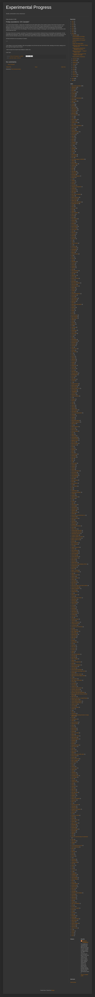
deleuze (73, 797)
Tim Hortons (73, 683)
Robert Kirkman (74, 666)
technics (73, 276)
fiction (72, 169)
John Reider (73, 616)
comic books (73, 133)
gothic (72, 451)
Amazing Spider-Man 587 (76, 530)
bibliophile (73, 88)
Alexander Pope (74, 373)
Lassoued (73, 620)
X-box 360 (73, 705)
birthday (73, 237)
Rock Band (73, 668)
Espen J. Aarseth (74, 570)
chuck (72, 778)
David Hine (73, 561)
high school (73, 840)
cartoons (73, 405)
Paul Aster (73, 655)
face (72, 813)
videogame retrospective (76, 186)
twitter (72, 503)
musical (73, 258)
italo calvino (73, 457)
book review (73, 92)
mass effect (73, 171)
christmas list (74, 774)
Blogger (52, 990)
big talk (72, 743)
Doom (72, 377)
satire (72, 347)
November (75, 58)
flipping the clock (74, 440)
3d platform (73, 524)
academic (73, 392)
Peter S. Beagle (74, 658)
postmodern (73, 342)
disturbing (73, 307)
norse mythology (74, 475)
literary (72, 206)
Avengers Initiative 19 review (77, 536)
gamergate (73, 824)
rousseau (73, 345)
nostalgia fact (74, 874)
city (72, 244)
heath (72, 835)
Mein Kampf (73, 635)
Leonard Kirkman (74, 623)
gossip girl (73, 449)
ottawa (72, 337)
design (72, 305)
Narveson (73, 645)
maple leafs (73, 860)
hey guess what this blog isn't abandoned (79, 836)
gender (72, 105)
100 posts (73, 521)
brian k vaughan (74, 760)
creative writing (74, 122)
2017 (73, 21)
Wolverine (73, 289)
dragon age (73, 435)
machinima (73, 859)
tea (72, 499)
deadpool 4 (73, 795)
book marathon (74, 198)
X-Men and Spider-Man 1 (76, 702)
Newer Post (8, 67)
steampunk (73, 898)
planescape (73, 208)
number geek (74, 477)
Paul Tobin (73, 657)
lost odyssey (73, 224)
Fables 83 (73, 576)
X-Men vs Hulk (74, 704)
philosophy (73, 113)
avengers (73, 399)
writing (72, 519)
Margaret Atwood (74, 383)
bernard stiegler (74, 163)
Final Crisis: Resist (75, 587)
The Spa (73, 681)
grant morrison (74, 316)
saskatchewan (74, 490)
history (72, 147)
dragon (72, 434)
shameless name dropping (76, 892)
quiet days (73, 888)
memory (73, 469)
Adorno (72, 527)
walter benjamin (74, 512)
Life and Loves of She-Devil (76, 626)
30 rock (72, 370)
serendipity (73, 891)
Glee (72, 593)
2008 (73, 80)
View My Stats (73, 982)
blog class (73, 238)
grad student (73, 156)
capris (72, 403)
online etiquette (74, 877)
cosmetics (73, 415)
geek (72, 446)
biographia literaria (75, 745)
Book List (74, 41)
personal (73, 95)
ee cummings (74, 247)
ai (71, 710)
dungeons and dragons (76, 809)
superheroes (73, 275)
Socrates (73, 672)
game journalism (74, 443)
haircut (72, 452)
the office (73, 906)
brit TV (72, 763)
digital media (73, 101)
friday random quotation (76, 85)
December (75, 35)
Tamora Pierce (74, 678)
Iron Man (73, 380)
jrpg (72, 255)
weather (73, 367)
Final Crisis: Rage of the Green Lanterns (79, 585)
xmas (72, 935)
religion (72, 160)
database (73, 793)
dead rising (73, 423)
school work (73, 227)
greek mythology (74, 829)
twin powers (73, 281)
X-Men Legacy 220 (75, 699)
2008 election (74, 522)
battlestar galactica (75, 738)
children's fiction (74, 243)
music (72, 116)
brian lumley (73, 761)
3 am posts (73, 368)
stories (72, 183)
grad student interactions (76, 202)
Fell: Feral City (74, 582)
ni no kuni (73, 869)
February (75, 74)
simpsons (73, 267)
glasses (73, 252)
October (74, 60)
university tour (74, 507)
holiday (72, 319)
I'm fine (72, 605)
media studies (74, 172)
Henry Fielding (74, 602)
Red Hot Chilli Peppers (75, 664)
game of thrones (74, 823)
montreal (73, 331)
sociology (73, 894)
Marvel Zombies (74, 385)
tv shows (73, 93)
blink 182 (73, 749)
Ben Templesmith (74, 542)
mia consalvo (74, 472)
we (72, 929)
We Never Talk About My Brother (77, 692)
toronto (72, 279)
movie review (74, 333)
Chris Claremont (74, 550)
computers (73, 142)
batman (72, 734)
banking (73, 731)
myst (72, 868)
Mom (72, 638)
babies (72, 725)
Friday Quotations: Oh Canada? (79, 40)
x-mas (72, 932)
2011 (73, 31)
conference (73, 165)
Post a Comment (11, 64)
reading (72, 180)
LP (72, 382)
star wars (73, 498)
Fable (72, 573)
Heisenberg (73, 600)
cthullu (72, 784)
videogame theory (75, 131)
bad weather (73, 295)
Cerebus (73, 548)
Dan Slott (73, 376)
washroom (73, 926)
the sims (73, 501)
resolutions (73, 344)
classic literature (74, 409)
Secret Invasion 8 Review (76, 669)
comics (72, 96)
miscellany (73, 111)
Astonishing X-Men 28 (75, 533)
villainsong (73, 924)
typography (73, 915)
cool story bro (74, 110)
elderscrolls (73, 810)
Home (36, 67)
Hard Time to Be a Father (76, 597)
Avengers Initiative (75, 535)
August (74, 64)
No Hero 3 (73, 649)
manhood (73, 464)
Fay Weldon (73, 580)
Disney (72, 192)
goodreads (73, 827)
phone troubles (74, 226)
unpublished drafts (75, 918)
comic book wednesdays (76, 98)
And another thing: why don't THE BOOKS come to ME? (79, 54)
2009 (73, 78)
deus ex (73, 801)
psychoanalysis (74, 483)
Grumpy (73, 596)
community (73, 221)
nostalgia (73, 873)
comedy (73, 151)
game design (74, 154)
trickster (73, 362)
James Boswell (74, 613)
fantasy (72, 99)
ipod (72, 850)
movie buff (73, 107)
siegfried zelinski (74, 496)
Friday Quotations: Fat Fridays (79, 36)
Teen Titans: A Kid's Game (76, 680)
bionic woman (74, 746)
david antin (73, 301)
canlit (72, 402)
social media (73, 272)
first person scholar (75, 815)
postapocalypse (74, 883)
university (73, 506)
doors (72, 432)
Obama (72, 651)
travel (72, 209)
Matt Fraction (74, 386)
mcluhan (73, 467)
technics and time (74, 278)
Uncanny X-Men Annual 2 (76, 687)
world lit (73, 931)
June (74, 67)
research (73, 182)
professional (73, 885)
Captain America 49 (75, 547)
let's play (73, 856)
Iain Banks (73, 606)
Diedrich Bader (74, 562)
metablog (73, 148)
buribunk (73, 766)
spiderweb (73, 897)
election (73, 310)
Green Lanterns (74, 594)
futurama (73, 821)
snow (72, 354)
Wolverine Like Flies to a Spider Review (79, 698)
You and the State (75, 707)
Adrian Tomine (74, 528)
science (73, 264)
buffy (72, 764)
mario (72, 863)
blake (72, 748)
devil (72, 425)
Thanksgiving (74, 391)
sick (72, 353)
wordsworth (73, 516)
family (72, 168)
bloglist (72, 752)
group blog (73, 830)
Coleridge (73, 234)
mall (72, 325)
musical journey (74, 473)
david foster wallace (13, 57)
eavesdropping (74, 437)
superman (73, 359)
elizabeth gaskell (74, 438)
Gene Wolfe (73, 590)
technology (73, 174)
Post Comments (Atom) (16, 69)
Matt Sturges (74, 632)
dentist (72, 302)
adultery (73, 708)
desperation (73, 800)
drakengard (73, 806)
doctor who (73, 429)
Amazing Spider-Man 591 (76, 532)
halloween (73, 832)
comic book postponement (76, 412)
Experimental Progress (28, 7)
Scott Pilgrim (73, 389)
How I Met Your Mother (76, 194)
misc (72, 866)
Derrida (72, 215)
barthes (72, 235)
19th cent (73, 214)
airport (72, 292)
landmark (73, 324)
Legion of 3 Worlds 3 (75, 622)
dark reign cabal (74, 792)
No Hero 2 (73, 648)
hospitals (73, 842)
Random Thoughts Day (76, 661)
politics (72, 128)
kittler (72, 460)
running (72, 104)
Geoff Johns (73, 284)
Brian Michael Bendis (75, 282)
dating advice (74, 299)
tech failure (73, 185)
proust (72, 481)
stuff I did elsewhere (75, 903)
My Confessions (74, 114)
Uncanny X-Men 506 (75, 689)
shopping (73, 266)
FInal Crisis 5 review (75, 571)
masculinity (73, 327)
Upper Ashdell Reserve (76, 690)
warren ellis (73, 232)
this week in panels (75, 908)
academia (73, 121)
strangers (73, 902)
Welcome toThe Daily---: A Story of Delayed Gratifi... (79, 52)
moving (72, 334)
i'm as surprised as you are (76, 845)
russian (72, 889)
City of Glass (74, 554)
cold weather (74, 411)
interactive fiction (74, 253)
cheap (72, 771)
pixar (72, 880)
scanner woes (74, 348)
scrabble (73, 493)
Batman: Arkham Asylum (76, 538)
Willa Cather (73, 696)
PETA (72, 652)
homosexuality (74, 454)
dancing (73, 418)
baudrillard (73, 740)
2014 (73, 26)
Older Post (63, 67)
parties (72, 478)
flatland (72, 816)
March (74, 72)
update (72, 363)
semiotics (73, 495)
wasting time (73, 365)
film (72, 145)
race (72, 484)
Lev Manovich (74, 625)
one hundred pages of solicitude (77, 159)
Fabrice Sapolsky (74, 577)
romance (73, 263)
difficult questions (74, 426)
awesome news (74, 723)
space (72, 231)
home (72, 321)
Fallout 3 (73, 579)
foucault (73, 818)
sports (72, 140)
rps (72, 489)
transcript (73, 912)
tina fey (72, 909)
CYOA (72, 545)
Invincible (73, 608)
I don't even (73, 603)
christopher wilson (75, 775)
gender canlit (74, 826)
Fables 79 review (74, 574)
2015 (73, 24)
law (72, 461)
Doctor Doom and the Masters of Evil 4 (79, 564)
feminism (73, 177)
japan (72, 458)
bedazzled (73, 742)
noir (72, 871)
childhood (73, 408)
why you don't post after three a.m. (78, 515)
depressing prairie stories (76, 304)
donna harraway (74, 431)
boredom (73, 757)
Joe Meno (73, 614)
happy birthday (74, 318)
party (72, 260)
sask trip (73, 162)
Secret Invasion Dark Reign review (78, 671)
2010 (73, 33)
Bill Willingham (74, 374)
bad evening (73, 728)
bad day (73, 726)
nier (72, 336)
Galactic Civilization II (75, 588)
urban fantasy (74, 920)
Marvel (72, 217)
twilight (72, 211)
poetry (72, 139)
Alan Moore (73, 371)
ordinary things (74, 879)
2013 (73, 28)
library (72, 257)
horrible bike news (75, 203)
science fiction (74, 229)
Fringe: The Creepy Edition (78, 43)
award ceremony (74, 722)
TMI (72, 677)
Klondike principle (74, 619)
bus (72, 240)
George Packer (74, 591)
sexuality (73, 130)
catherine (73, 769)
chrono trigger (74, 777)
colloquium (73, 780)
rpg (72, 487)
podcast (73, 882)
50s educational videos (76, 525)
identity (72, 223)
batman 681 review (75, 735)
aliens (72, 711)
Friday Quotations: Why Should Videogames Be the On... (79, 49)
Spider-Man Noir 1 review (76, 674)
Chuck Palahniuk (74, 553)
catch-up (73, 406)
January (74, 76)
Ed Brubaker (73, 567)
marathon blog (74, 862)
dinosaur (73, 428)
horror (72, 157)
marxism (73, 865)
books (72, 124)
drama (72, 308)
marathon (73, 466)
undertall (73, 917)
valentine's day (74, 509)
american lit (73, 394)
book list (73, 400)
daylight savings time (75, 422)
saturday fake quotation (76, 492)
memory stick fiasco (75, 470)
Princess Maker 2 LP (75, 388)
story (72, 900)
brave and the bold (75, 758)
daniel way (73, 790)
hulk (72, 843)
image (72, 205)
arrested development (75, 293)
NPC (72, 643)
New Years (73, 646)
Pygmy (72, 660)
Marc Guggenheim (75, 631)
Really (72, 663)
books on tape (74, 755)
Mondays (73, 640)
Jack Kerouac (74, 611)
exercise (73, 812)
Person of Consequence (85, 941)
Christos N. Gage (74, 551)
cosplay (73, 417)
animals (73, 195)
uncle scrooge (74, 504)
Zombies (73, 290)
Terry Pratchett (74, 218)
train (72, 911)
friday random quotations (76, 125)
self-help (73, 350)
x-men (72, 934)
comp (72, 117)
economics (73, 246)
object (72, 136)
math (72, 328)
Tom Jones (73, 684)
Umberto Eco (74, 686)
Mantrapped (73, 629)
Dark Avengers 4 (74, 558)
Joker (72, 617)
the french (73, 360)
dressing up (73, 807)
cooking (73, 414)
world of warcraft (74, 518)
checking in (73, 772)
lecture (72, 854)
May (74, 69)
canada (72, 137)
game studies (74, 119)
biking (72, 150)
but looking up (74, 768)
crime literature (74, 298)
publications (73, 261)
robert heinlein (74, 486)
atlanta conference (75, 197)
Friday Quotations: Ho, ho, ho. (79, 38)
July (74, 65)
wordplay (73, 188)
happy (72, 833)
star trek (73, 356)
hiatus (72, 839)
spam (72, 273)
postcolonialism (74, 341)
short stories (73, 351)
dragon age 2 (74, 200)
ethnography (73, 249)
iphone (72, 848)
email (72, 312)
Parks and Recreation (75, 654)
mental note (73, 127)
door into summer (74, 804)
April (74, 71)
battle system (74, 737)
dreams (72, 166)
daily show (73, 789)
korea (72, 853)
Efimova (73, 568)
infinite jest (19, 57)
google (72, 448)
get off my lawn (74, 315)
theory (72, 90)
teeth (72, 905)
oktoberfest (73, 876)
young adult (73, 189)
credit (72, 783)
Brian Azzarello (74, 544)
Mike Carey (73, 637)
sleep (72, 269)
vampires (73, 921)
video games (74, 108)
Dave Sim (73, 559)
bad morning (73, 729)
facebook (73, 143)
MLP (72, 628)
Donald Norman (74, 565)
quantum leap (74, 886)
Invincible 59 (73, 609)
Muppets (73, 287)
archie (72, 717)
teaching (73, 134)
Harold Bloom (74, 599)
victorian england (74, 923)
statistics (73, 357)
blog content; (74, 751)
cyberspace (73, 786)
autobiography (74, 719)
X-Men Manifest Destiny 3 (76, 701)
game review (74, 444)
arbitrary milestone (75, 396)
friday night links (74, 819)
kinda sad (73, 851)
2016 (73, 23)
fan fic (72, 313)
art (71, 397)
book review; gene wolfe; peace (77, 754)
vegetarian (73, 510)
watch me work (74, 928)
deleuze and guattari (75, 798)
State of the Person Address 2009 (78, 675)
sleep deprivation (74, 270)
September (75, 62)
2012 (73, 30)
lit (71, 857)
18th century (73, 191)
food (72, 153)
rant (72, 179)
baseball (73, 296)
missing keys (74, 330)
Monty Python (74, 642)
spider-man (73, 895)
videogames (73, 87)
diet (72, 803)
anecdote (73, 220)
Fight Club (73, 583)
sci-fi (72, 102)
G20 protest (73, 379)
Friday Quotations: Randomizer (79, 56)
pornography (73, 339)
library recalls (74, 463)
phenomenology (74, 480)
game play (73, 250)
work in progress (74, 212)
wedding (73, 513)
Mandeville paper (74, 286)
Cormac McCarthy (75, 556)
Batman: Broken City (75, 539)
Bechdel (73, 541)
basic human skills (75, 732)
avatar (72, 720)
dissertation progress (75, 176)
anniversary (73, 713)
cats (72, 241)
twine (72, 914)
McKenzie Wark (74, 634)
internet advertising (75, 847)
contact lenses (74, 781)
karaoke (73, 322)
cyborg (72, 787)
